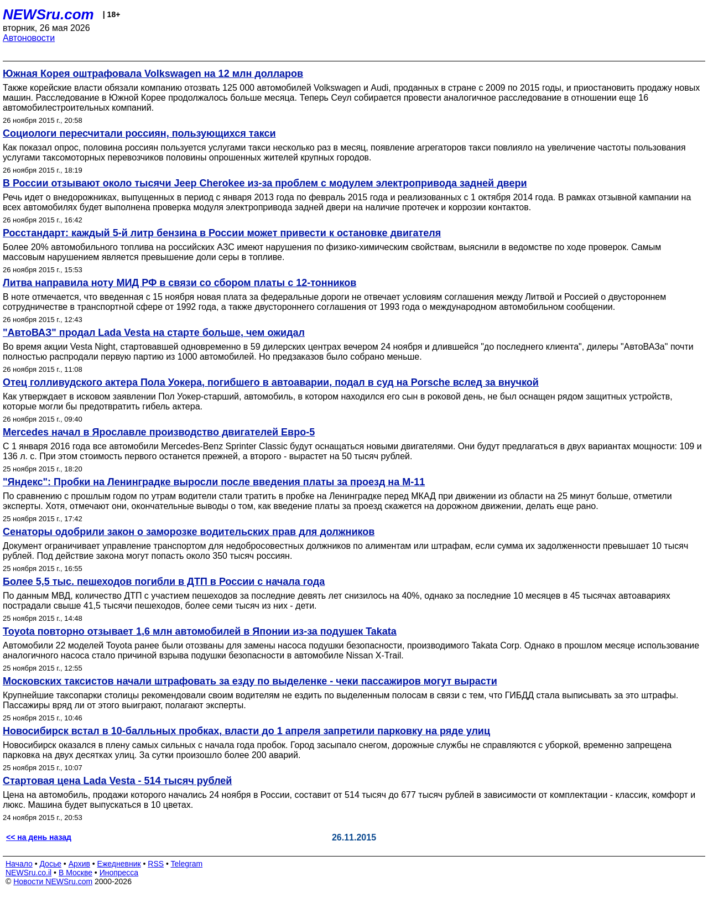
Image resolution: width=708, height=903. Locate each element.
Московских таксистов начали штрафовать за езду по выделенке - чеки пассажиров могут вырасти (250, 681)
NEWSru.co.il (28, 872)
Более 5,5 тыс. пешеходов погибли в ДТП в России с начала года (164, 581)
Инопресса (119, 872)
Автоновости (29, 38)
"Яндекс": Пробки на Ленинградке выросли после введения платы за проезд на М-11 (214, 481)
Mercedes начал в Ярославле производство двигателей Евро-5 (159, 432)
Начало (19, 863)
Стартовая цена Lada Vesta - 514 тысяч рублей (117, 780)
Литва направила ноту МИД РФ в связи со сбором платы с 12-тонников (179, 282)
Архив (79, 863)
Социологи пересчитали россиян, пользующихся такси (139, 133)
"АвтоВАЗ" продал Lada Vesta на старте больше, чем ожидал (154, 332)
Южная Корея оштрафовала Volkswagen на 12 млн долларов (153, 73)
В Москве (75, 872)
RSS (156, 863)
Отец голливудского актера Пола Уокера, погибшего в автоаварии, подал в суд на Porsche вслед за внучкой (271, 382)
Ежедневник (119, 863)
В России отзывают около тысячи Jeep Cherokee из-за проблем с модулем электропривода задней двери (265, 183)
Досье (50, 863)
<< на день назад (38, 837)
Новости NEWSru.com (52, 881)
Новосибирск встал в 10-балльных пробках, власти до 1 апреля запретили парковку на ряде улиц (246, 730)
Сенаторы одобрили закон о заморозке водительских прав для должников (188, 531)
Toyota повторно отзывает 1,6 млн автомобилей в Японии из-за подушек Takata (200, 631)
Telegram (187, 863)
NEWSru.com (48, 14)
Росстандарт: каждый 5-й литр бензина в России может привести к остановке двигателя (222, 232)
